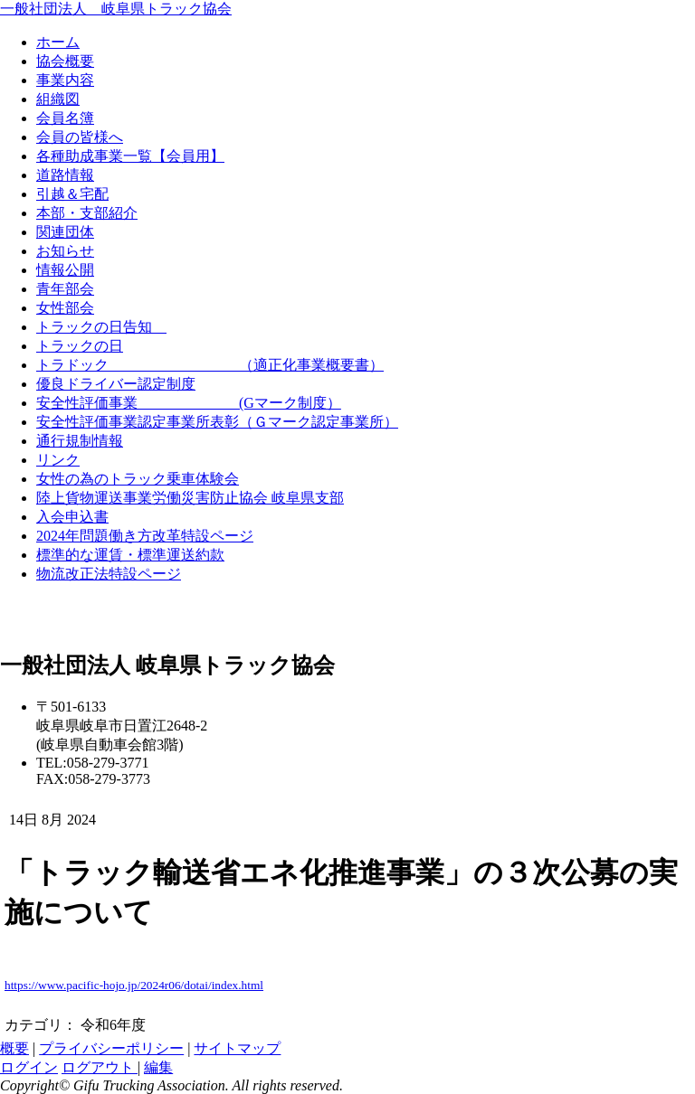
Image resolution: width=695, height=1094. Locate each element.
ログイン (29, 1067)
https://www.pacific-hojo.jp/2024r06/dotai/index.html (134, 985)
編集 (158, 1067)
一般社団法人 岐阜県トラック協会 (116, 8)
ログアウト (100, 1067)
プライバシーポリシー (111, 1048)
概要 (14, 1048)
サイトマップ (237, 1048)
